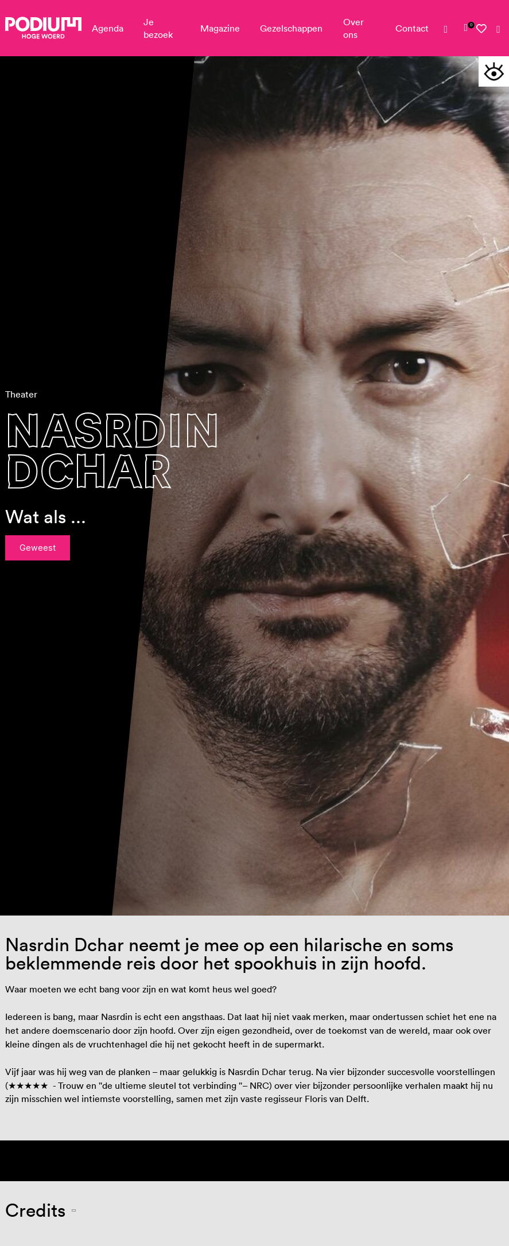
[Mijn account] (450, 30)
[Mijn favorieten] (482, 29)
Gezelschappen (291, 28)
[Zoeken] (498, 30)
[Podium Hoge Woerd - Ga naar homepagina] (43, 28)
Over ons (353, 28)
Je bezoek (158, 28)
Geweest (38, 547)
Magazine (220, 28)
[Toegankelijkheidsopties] (494, 71)
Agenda (107, 28)
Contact (412, 28)
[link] (466, 28)
